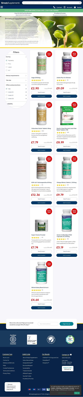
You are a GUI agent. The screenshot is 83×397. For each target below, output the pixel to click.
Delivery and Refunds (8, 363)
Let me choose (62, 393)
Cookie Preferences (8, 368)
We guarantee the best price (60, 14)
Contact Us (6, 360)
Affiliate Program (27, 373)
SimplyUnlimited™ (28, 363)
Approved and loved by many (23, 14)
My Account (6, 357)
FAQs (4, 365)
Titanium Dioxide (27, 371)
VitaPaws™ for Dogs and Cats (50, 357)
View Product (41, 92)
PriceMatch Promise (28, 378)
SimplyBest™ (46, 360)
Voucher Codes (27, 376)
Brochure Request (28, 365)
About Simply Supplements (30, 357)
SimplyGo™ (46, 363)
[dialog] (65, 390)
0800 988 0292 (66, 357)
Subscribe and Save (28, 360)
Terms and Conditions (9, 371)
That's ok (77, 393)
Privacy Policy (6, 373)
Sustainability (26, 368)
